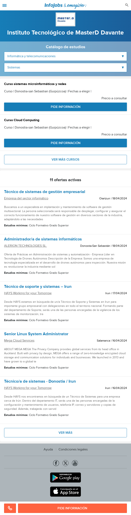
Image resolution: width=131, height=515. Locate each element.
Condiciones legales (73, 449)
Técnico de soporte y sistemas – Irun (38, 287)
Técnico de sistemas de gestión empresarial (44, 192)
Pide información (72, 508)
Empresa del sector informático (26, 198)
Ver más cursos (65, 159)
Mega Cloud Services (19, 341)
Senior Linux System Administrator (36, 334)
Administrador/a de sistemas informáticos (43, 239)
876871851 (10, 508)
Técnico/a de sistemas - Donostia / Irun (40, 382)
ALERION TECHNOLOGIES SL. (25, 246)
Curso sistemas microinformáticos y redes (35, 84)
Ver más (65, 432)
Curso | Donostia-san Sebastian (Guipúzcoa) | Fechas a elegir (47, 91)
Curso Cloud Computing (21, 120)
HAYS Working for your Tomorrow (28, 293)
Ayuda (48, 449)
